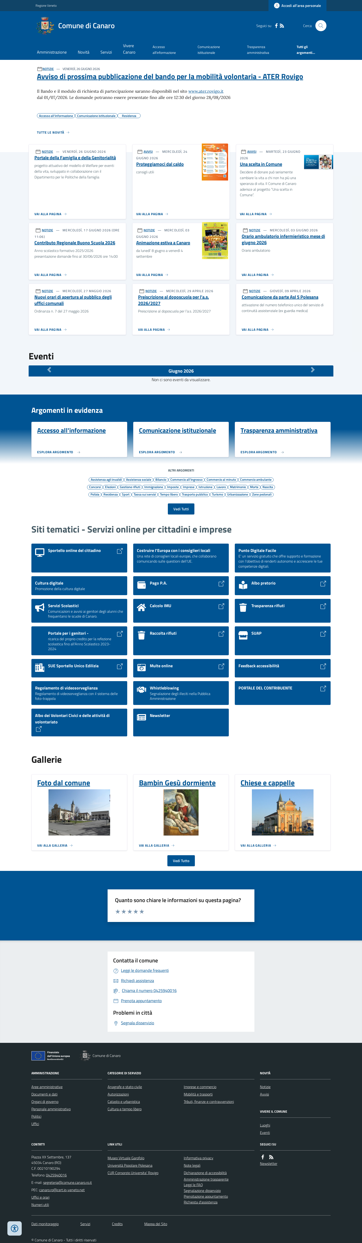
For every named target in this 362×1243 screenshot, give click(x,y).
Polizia (94, 494)
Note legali (192, 1165)
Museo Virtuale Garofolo (126, 1158)
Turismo (217, 494)
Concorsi (95, 487)
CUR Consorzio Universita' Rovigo (133, 1173)
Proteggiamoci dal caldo (160, 164)
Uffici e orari (40, 1197)
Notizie (265, 1087)
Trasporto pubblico (195, 494)
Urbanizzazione (237, 494)
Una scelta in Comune (261, 164)
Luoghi (265, 1125)
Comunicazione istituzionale (209, 49)
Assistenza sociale (138, 479)
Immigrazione (153, 487)
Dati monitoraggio (45, 1224)
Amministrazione (52, 52)
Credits (117, 1224)
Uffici (35, 1124)
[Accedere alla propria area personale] (297, 5)
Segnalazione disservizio (202, 1190)
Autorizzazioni (118, 1094)
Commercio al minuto (221, 479)
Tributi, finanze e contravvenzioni (209, 1101)
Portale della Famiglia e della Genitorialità (75, 158)
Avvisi (264, 1094)
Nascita (267, 487)
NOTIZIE (48, 68)
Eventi (265, 1132)
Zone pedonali (262, 494)
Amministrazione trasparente (206, 1179)
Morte (254, 487)
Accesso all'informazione (164, 49)
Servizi (106, 52)
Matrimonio (238, 487)
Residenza (110, 494)
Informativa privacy (198, 1158)
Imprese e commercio (200, 1087)
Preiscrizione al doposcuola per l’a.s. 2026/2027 (173, 300)
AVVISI (148, 151)
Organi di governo (44, 1101)
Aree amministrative (47, 1087)
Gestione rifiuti (130, 487)
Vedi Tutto (181, 860)
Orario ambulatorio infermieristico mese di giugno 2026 (283, 239)
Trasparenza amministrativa (258, 49)
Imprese (188, 487)
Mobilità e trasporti (198, 1094)
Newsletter (268, 1163)
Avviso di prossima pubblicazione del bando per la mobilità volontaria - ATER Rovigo (170, 76)
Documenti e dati (44, 1094)
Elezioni (110, 487)
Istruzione (205, 487)
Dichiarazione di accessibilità (205, 1173)
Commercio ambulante (256, 479)
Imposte (173, 487)
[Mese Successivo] (313, 369)
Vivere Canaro (129, 49)
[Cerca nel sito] (319, 25)
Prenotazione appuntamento (206, 1196)
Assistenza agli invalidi (106, 479)
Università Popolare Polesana (130, 1165)
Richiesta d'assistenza (200, 1202)
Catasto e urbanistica (124, 1101)
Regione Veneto (46, 5)
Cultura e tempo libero (125, 1109)
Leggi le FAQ (193, 1185)
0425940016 (56, 1175)
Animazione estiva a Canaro (163, 243)
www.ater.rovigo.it (205, 91)
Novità (83, 52)
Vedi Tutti (181, 509)
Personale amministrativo (51, 1109)
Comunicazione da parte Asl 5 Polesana (280, 297)
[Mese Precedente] (49, 369)
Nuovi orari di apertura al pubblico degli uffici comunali (73, 300)
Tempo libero (169, 494)
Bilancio (160, 479)
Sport (126, 494)
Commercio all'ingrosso (186, 479)
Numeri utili (40, 1204)
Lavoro (221, 487)
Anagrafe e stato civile (125, 1087)
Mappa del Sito (155, 1224)
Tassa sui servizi (145, 494)
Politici (36, 1116)
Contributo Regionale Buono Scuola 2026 (74, 243)
